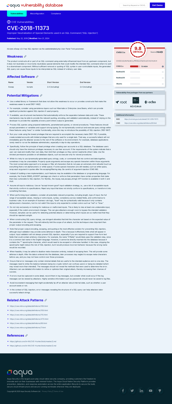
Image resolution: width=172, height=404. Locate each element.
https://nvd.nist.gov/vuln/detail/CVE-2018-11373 (141, 119)
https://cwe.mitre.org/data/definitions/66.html (28, 323)
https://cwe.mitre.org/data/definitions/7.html (28, 328)
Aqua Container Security (19, 375)
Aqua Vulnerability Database (35, 6)
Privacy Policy (47, 393)
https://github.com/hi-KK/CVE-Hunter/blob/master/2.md (33, 341)
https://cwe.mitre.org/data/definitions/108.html (29, 306)
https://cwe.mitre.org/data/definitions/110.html (28, 315)
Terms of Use (58, 393)
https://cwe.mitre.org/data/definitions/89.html (141, 123)
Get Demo (157, 5)
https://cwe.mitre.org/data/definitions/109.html (29, 311)
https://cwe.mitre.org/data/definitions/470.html (29, 319)
